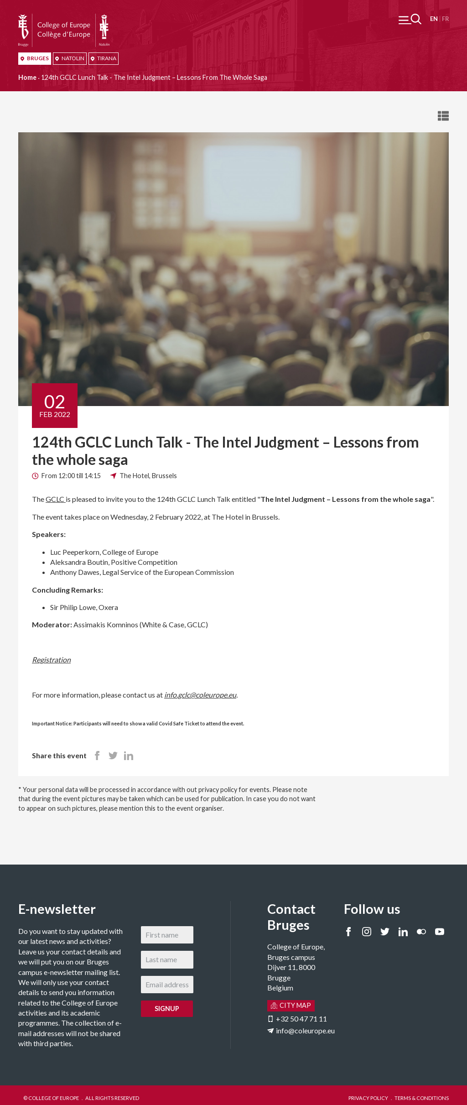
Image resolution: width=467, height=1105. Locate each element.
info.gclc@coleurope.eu (200, 694)
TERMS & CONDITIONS (421, 1098)
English (434, 19)
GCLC (56, 499)
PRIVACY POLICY (368, 1098)
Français (445, 19)
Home (27, 77)
